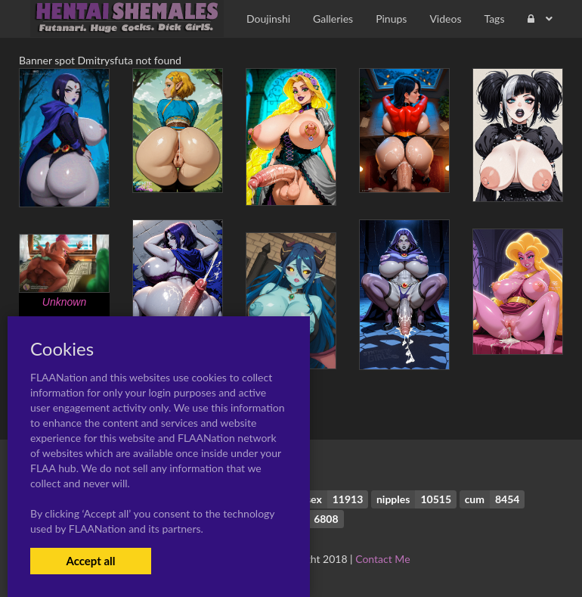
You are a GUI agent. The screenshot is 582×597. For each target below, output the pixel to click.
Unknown (64, 302)
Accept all (90, 560)
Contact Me (382, 558)
